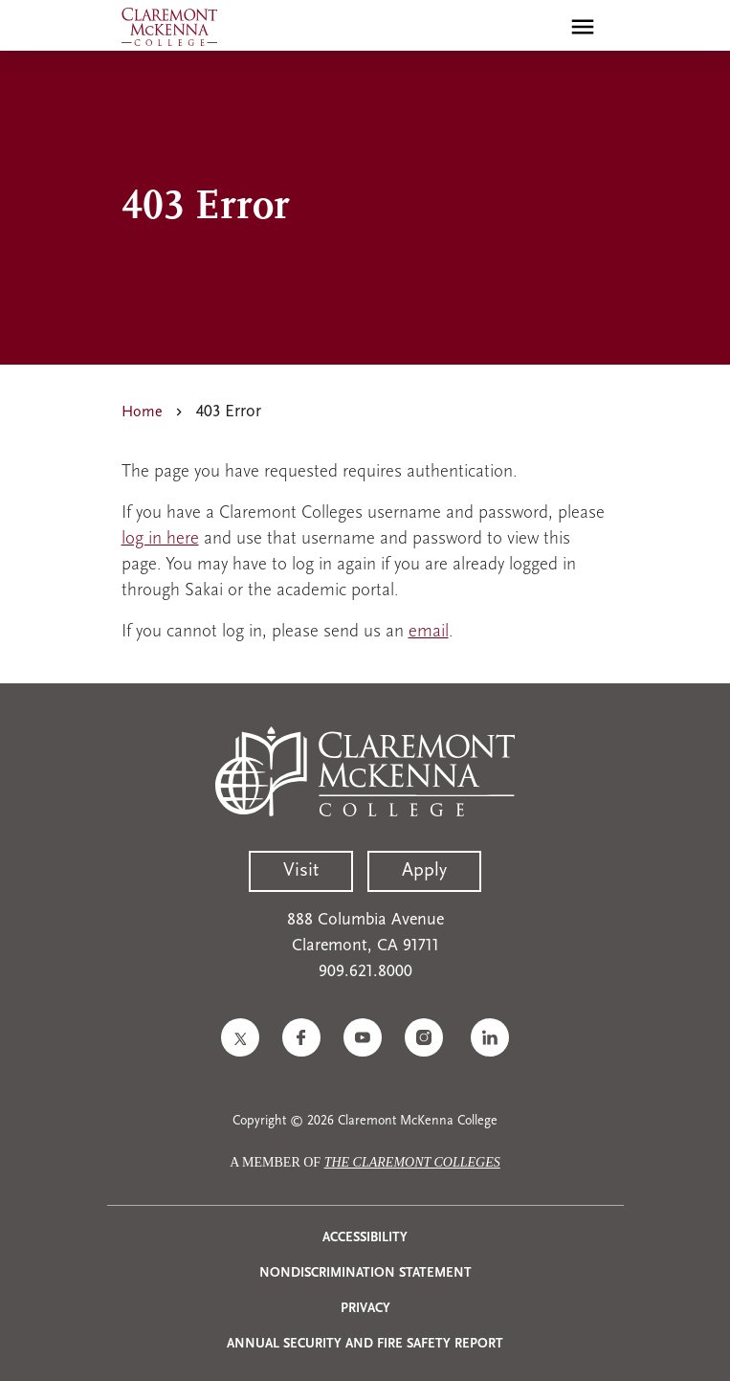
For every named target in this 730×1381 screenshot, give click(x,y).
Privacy (365, 1309)
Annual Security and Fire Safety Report (365, 1344)
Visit (301, 870)
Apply (424, 870)
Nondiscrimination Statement (365, 1273)
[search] (541, 26)
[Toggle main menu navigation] (582, 27)
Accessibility (365, 1238)
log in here (160, 539)
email (429, 632)
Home (142, 412)
